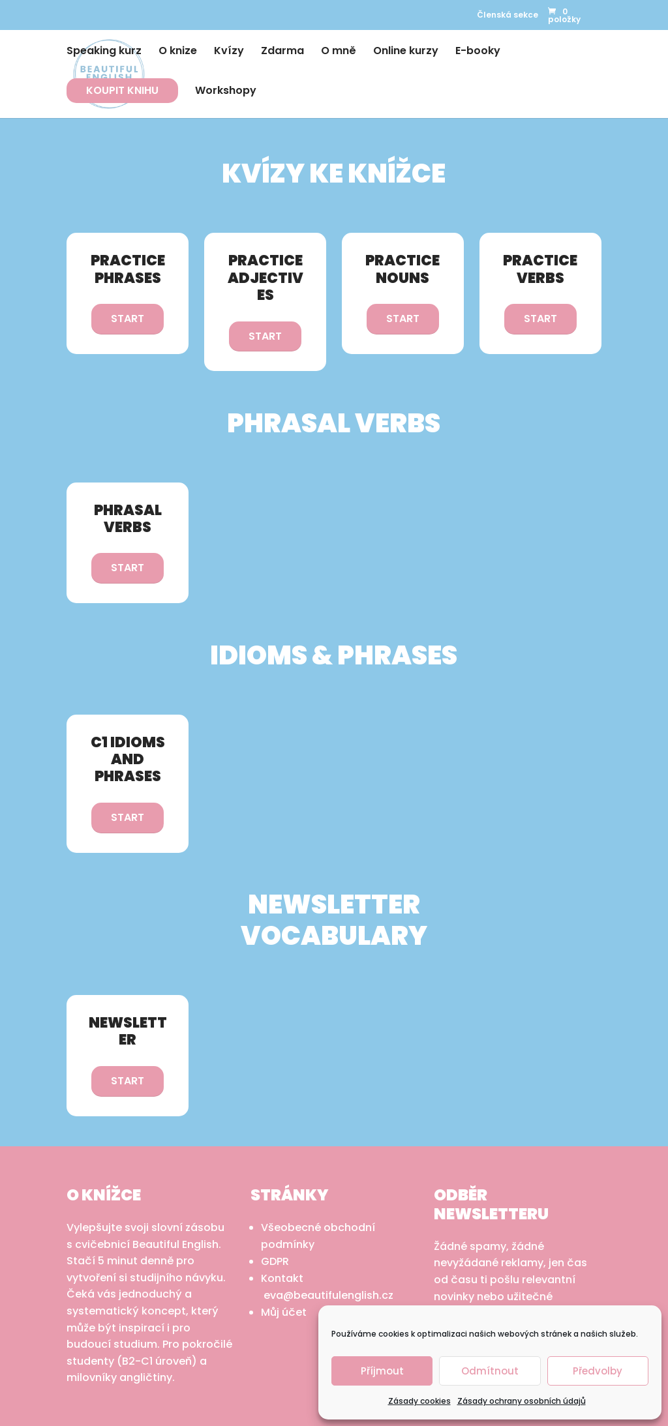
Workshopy (225, 92)
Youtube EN (126, 10)
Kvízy (229, 52)
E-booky (477, 52)
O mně (338, 52)
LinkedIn (100, 11)
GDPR (275, 1261)
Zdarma (282, 52)
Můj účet (284, 1312)
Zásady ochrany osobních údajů (521, 1400)
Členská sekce (507, 15)
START (127, 318)
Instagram (74, 11)
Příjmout (382, 1371)
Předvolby (597, 1371)
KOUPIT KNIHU (122, 90)
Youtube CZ (154, 10)
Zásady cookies (419, 1400)
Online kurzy (405, 52)
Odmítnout (490, 1371)
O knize (178, 52)
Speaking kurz (104, 52)
